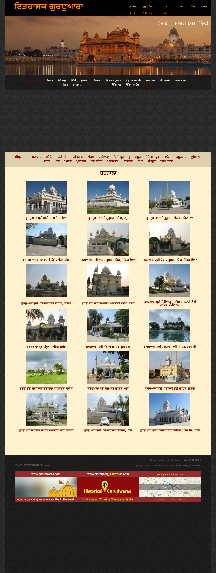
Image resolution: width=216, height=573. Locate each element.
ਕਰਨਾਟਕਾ (150, 80)
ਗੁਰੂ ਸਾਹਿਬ (147, 6)
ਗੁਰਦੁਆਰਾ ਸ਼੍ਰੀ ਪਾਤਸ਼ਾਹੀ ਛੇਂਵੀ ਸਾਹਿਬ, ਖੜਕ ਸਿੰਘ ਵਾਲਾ (170, 430)
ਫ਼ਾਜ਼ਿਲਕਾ (104, 157)
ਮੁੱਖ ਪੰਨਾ (18, 465)
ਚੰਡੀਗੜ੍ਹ (62, 80)
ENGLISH (182, 23)
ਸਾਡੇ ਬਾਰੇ (28, 465)
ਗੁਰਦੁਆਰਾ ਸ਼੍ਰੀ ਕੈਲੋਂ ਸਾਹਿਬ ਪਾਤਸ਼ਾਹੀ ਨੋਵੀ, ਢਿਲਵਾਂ (46, 430)
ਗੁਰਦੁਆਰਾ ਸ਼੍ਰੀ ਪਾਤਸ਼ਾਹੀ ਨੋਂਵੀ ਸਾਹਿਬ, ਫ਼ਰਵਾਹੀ (170, 346)
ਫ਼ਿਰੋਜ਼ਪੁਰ (119, 157)
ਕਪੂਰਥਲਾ (181, 157)
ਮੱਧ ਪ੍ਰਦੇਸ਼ (165, 80)
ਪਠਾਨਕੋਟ (128, 161)
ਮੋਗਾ (57, 161)
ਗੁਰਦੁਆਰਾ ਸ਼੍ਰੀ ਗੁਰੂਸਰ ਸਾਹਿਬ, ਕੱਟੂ (107, 218)
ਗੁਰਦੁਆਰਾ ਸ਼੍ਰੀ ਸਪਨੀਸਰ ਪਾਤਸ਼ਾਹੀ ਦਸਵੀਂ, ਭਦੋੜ (108, 303)
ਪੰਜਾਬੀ (163, 23)
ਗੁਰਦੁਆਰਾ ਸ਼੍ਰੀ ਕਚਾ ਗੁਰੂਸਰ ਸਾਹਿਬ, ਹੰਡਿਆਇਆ (108, 260)
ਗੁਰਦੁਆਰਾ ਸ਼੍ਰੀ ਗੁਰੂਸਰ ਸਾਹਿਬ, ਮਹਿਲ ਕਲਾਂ (170, 218)
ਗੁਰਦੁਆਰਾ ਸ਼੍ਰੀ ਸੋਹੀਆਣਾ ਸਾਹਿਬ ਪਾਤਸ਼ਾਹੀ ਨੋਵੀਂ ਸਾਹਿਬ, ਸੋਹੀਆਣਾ (170, 303)
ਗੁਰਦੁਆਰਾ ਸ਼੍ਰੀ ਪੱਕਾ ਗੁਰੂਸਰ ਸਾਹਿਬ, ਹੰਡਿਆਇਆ (170, 260)
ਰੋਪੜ (140, 161)
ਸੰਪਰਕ (204, 6)
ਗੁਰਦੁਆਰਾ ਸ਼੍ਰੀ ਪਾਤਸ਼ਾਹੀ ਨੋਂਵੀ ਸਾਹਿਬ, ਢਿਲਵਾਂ (46, 303)
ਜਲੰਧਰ (167, 157)
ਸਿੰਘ (193, 6)
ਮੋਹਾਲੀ (68, 161)
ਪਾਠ (165, 6)
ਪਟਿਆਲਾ (112, 161)
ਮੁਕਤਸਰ (81, 161)
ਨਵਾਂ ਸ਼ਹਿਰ (97, 161)
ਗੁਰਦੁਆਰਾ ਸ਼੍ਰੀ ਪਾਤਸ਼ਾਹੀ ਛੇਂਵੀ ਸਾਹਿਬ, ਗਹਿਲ (170, 388)
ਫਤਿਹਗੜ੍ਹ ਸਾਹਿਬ (83, 157)
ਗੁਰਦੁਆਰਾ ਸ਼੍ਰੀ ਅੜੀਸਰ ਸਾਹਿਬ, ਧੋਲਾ (46, 218)
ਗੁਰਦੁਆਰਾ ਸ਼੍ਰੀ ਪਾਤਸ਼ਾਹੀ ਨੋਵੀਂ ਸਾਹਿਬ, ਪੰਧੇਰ (108, 430)
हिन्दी (205, 23)
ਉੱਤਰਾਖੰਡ (116, 84)
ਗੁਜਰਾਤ (84, 80)
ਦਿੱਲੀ (73, 80)
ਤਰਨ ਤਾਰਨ (166, 161)
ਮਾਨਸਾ (46, 161)
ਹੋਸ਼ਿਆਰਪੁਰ (152, 157)
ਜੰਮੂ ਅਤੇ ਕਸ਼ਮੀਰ (133, 80)
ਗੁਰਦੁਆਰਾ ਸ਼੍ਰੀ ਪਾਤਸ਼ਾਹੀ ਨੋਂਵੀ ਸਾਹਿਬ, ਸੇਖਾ (46, 260)
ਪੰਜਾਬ (65, 84)
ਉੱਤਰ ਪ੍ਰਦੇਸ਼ (132, 84)
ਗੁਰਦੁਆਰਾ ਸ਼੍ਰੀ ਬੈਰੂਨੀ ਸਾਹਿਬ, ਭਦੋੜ (46, 346)
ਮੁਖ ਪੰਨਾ (132, 6)
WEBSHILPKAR (192, 460)
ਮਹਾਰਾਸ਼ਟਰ (180, 80)
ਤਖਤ (181, 6)
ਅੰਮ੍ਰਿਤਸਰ (21, 157)
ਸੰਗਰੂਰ (152, 161)
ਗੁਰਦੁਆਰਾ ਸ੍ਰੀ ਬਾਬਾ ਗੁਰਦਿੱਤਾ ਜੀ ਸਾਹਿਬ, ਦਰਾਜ (46, 388)
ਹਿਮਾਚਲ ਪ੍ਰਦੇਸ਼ (113, 80)
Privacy (45, 465)
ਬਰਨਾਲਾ (36, 157)
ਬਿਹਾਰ (50, 80)
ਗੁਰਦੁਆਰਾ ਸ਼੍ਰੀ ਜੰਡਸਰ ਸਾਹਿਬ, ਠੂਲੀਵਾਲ (108, 346)
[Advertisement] (108, 121)
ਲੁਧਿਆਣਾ (196, 157)
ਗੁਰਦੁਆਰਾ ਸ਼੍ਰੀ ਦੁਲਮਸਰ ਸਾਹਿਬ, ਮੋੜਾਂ (108, 388)
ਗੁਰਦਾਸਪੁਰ (135, 157)
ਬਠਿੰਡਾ (49, 157)
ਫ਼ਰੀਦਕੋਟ (63, 157)
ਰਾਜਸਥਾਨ (77, 84)
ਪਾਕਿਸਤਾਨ (148, 13)
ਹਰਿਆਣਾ (97, 80)
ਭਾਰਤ (132, 13)
